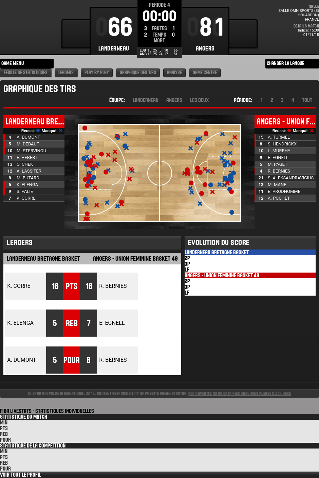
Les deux (199, 100)
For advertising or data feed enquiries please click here (239, 393)
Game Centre (205, 72)
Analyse (174, 72)
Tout (307, 100)
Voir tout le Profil (20, 475)
